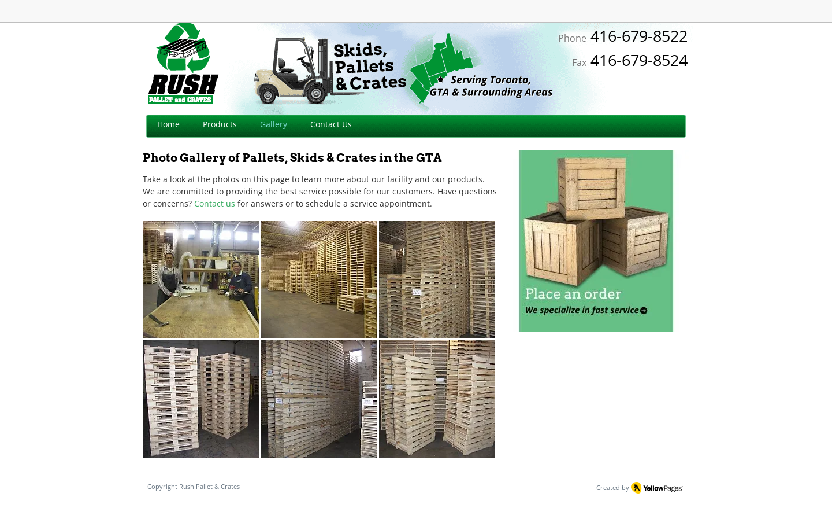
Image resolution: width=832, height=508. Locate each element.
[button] (201, 279)
